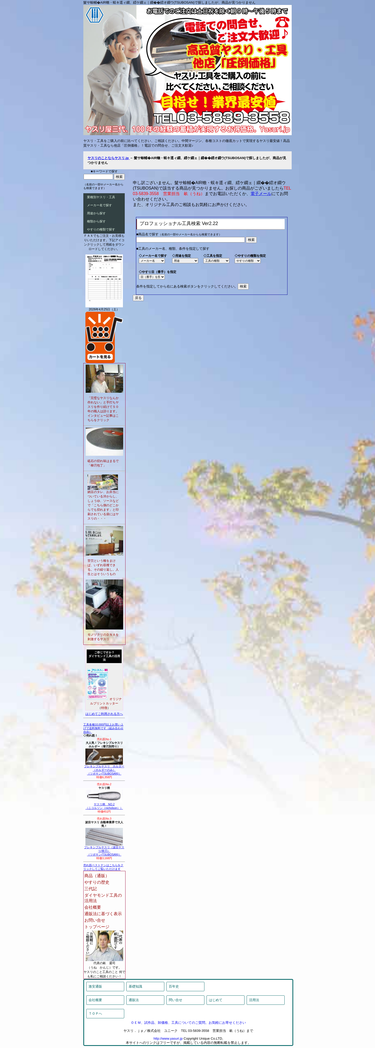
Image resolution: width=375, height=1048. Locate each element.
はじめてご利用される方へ (104, 714)
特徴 (104, 708)
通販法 (134, 1000)
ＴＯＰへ (95, 1013)
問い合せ (175, 1000)
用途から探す (96, 213)
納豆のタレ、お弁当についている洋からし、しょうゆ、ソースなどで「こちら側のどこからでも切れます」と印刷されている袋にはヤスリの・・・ (103, 505)
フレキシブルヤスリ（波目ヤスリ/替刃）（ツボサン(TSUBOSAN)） (104, 849)
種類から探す (96, 221)
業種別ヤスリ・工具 (101, 197)
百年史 (174, 986)
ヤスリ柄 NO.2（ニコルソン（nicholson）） (104, 804)
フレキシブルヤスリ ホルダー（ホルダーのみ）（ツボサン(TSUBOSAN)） (104, 768)
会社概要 (92, 907)
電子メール (261, 193)
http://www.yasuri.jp (168, 1038)
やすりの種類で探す (101, 229)
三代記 (90, 889)
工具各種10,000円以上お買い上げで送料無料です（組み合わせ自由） (103, 728)
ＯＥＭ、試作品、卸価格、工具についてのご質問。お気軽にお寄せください (188, 1023)
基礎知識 (135, 986)
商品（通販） (96, 876)
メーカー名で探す (99, 205)
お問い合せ (94, 920)
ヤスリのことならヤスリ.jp (109, 158)
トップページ (96, 927)
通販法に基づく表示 (103, 914)
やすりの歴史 (96, 882)
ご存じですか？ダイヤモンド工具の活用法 (104, 656)
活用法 (254, 1000)
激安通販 (95, 986)
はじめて (215, 1000)
